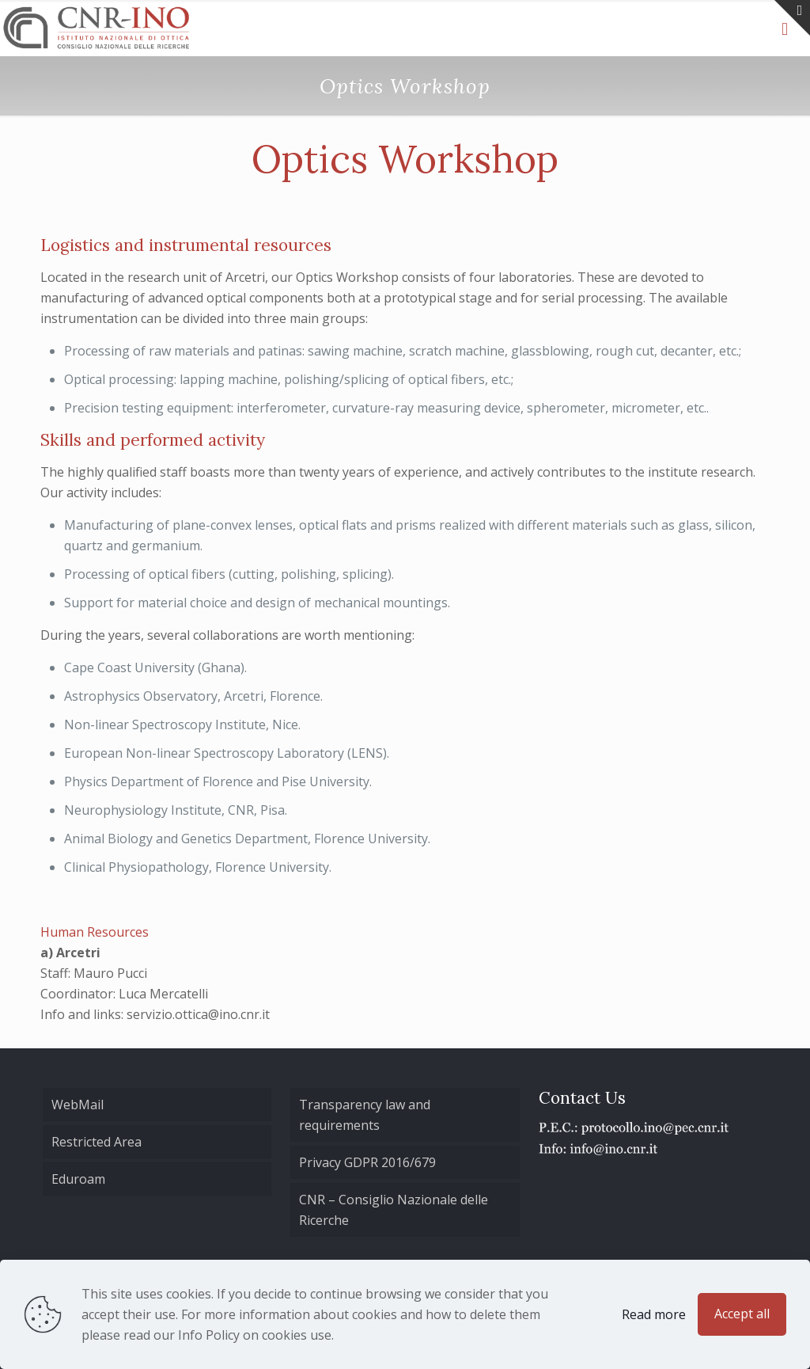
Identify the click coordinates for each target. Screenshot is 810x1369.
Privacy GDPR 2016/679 (367, 1162)
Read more (654, 1314)
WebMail (77, 1104)
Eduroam (78, 1179)
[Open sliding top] (792, 18)
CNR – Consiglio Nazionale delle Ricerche (393, 1210)
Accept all (742, 1313)
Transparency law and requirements (364, 1115)
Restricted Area (96, 1141)
